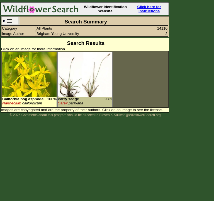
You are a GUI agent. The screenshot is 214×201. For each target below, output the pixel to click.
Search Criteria (9, 21)
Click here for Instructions (149, 9)
